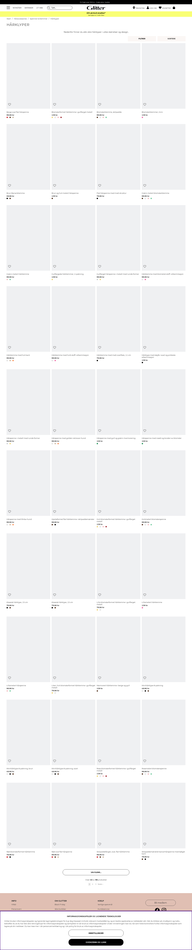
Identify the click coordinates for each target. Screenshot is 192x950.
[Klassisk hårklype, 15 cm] (28, 572)
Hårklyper (54, 19)
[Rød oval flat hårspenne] (73, 822)
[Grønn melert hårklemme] (28, 243)
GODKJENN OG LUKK (96, 942)
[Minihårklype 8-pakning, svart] (73, 739)
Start (9, 19)
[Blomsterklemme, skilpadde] (118, 81)
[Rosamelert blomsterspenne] (163, 739)
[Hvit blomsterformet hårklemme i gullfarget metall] (118, 489)
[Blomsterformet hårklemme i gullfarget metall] (73, 81)
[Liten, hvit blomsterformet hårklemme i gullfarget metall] (73, 656)
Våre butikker (60, 909)
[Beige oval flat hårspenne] (28, 81)
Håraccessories (20, 19)
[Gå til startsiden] (96, 7)
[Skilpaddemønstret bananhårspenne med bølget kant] (163, 822)
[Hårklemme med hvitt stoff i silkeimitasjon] (73, 325)
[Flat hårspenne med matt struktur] (118, 162)
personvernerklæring (52, 926)
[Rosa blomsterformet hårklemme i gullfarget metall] (118, 739)
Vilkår (13, 905)
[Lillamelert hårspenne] (28, 656)
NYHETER (17, 8)
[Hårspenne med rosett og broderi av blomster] (163, 407)
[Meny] (9, 8)
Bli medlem (160, 903)
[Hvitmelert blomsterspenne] (163, 489)
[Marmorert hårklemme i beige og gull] (118, 656)
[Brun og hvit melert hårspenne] (73, 162)
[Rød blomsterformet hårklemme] (28, 822)
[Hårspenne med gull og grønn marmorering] (118, 407)
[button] (153, 7)
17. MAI (39, 8)
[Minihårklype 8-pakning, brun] (28, 739)
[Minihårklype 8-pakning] (163, 656)
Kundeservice (103, 909)
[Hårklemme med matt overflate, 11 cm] (118, 325)
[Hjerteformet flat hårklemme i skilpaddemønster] (73, 489)
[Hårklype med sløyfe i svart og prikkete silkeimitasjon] (163, 325)
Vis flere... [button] (96, 872)
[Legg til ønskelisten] (10, 104)
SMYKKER (29, 8)
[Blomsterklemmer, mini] (163, 81)
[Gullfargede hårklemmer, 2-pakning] (73, 243)
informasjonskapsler (93, 926)
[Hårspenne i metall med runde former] (28, 407)
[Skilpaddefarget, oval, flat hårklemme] (118, 822)
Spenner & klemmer (38, 19)
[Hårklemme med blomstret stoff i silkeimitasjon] (163, 243)
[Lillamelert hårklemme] (163, 572)
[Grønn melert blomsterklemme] (163, 162)
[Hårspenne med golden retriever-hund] (73, 407)
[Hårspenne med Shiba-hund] (28, 489)
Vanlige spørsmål (105, 905)
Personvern (16, 909)
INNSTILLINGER (96, 933)
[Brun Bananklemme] (28, 162)
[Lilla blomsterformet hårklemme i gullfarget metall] (118, 572)
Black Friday (60, 905)
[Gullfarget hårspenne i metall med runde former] (118, 243)
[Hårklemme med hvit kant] (28, 325)
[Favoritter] (166, 7)
